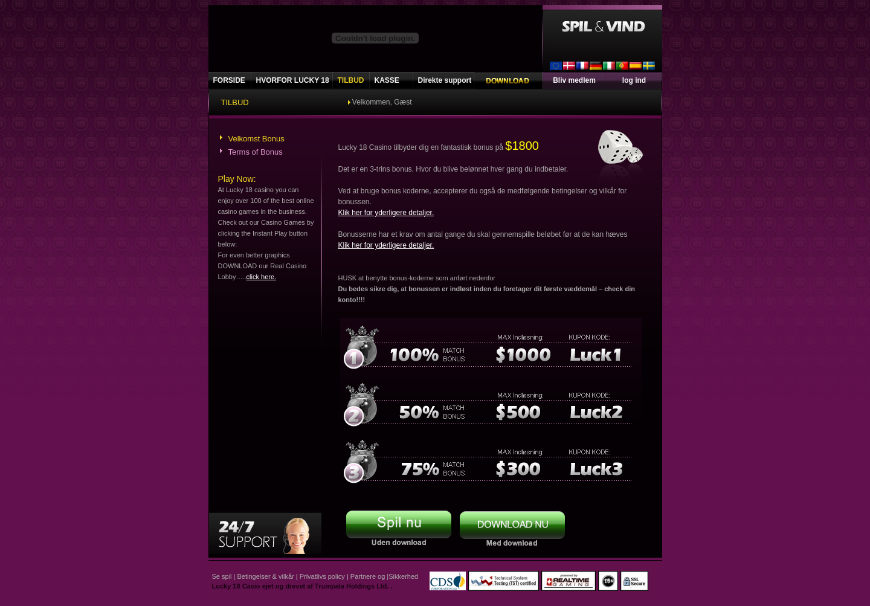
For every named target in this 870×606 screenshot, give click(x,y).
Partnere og (367, 576)
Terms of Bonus (255, 151)
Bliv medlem (574, 80)
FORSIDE (229, 80)
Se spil (222, 576)
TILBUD (351, 80)
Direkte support (445, 80)
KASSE (387, 80)
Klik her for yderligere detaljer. (386, 212)
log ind (634, 80)
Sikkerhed (403, 576)
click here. (261, 276)
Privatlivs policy (322, 576)
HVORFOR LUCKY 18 (292, 80)
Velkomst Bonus (256, 138)
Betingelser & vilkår (265, 576)
